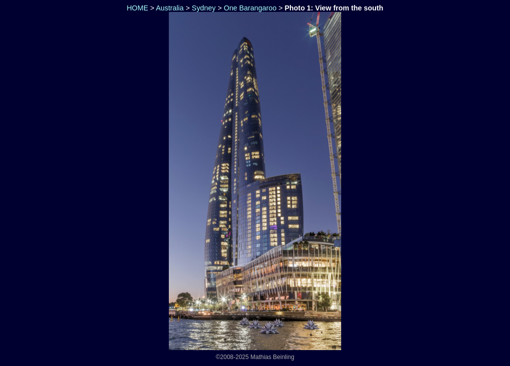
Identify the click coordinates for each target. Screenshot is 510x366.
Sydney (204, 8)
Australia (170, 8)
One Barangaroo (250, 8)
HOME (136, 8)
